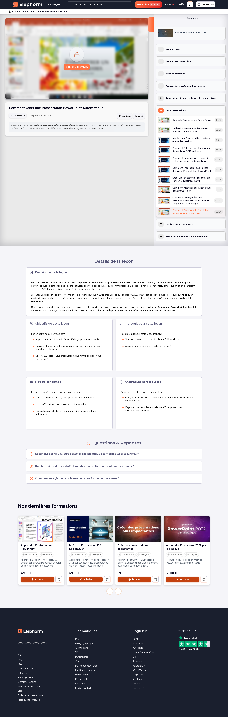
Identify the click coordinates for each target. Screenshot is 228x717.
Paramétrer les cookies (29, 687)
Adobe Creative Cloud (144, 653)
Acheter (37, 579)
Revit (135, 639)
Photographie (82, 679)
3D (76, 653)
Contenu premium (77, 67)
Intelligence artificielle (86, 671)
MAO (77, 639)
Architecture (81, 648)
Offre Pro (22, 673)
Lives (169, 4)
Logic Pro (138, 675)
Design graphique (84, 644)
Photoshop (138, 644)
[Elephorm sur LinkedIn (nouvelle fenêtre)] (44, 643)
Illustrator (137, 662)
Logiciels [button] (140, 632)
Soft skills (80, 684)
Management (82, 675)
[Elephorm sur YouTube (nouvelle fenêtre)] (36, 643)
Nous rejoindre (25, 678)
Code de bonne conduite (30, 696)
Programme (190, 18)
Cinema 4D (138, 688)
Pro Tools (137, 679)
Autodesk (138, 648)
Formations (28, 12)
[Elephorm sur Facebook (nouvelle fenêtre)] (21, 643)
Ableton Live (139, 666)
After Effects (139, 671)
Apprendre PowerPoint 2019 (51, 12)
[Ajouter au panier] (58, 580)
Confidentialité (25, 669)
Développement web (86, 666)
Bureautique (81, 657)
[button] (110, 592)
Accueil (14, 12)
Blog (20, 691)
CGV (20, 664)
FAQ (20, 660)
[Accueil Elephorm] (30, 631)
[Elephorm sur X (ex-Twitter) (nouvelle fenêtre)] (28, 643)
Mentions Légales (27, 682)
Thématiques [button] (86, 632)
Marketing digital (84, 688)
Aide (20, 655)
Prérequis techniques (29, 700)
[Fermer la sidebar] (151, 25)
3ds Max (137, 684)
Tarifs (180, 4)
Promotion (148, 4)
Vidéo (78, 662)
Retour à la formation (22, 116)
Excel (135, 657)
